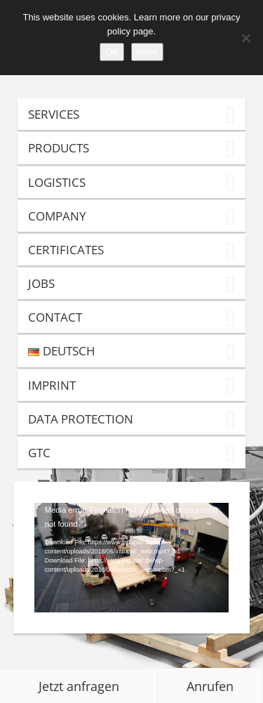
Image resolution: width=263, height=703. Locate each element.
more (147, 51)
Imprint (52, 385)
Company (57, 216)
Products (58, 148)
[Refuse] (245, 38)
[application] (131, 557)
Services (53, 114)
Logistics (57, 182)
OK (112, 51)
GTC (39, 453)
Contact (55, 317)
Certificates (66, 250)
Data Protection (80, 419)
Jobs (41, 283)
